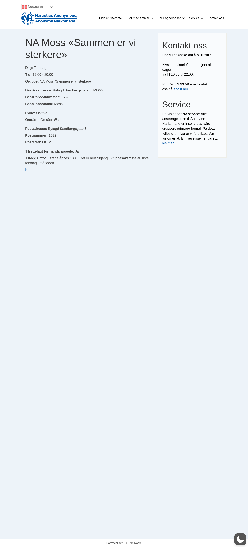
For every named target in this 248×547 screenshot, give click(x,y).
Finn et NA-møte (110, 18)
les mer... (169, 143)
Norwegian (32, 7)
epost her (181, 89)
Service (194, 18)
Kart (28, 170)
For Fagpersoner (169, 18)
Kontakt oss (216, 18)
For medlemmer (138, 18)
